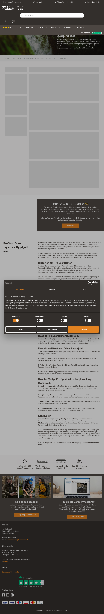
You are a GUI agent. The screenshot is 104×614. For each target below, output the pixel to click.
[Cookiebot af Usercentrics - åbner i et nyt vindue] (89, 283)
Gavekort (68, 28)
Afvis (21, 329)
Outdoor (41, 28)
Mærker (54, 28)
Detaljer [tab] (52, 289)
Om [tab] (84, 289)
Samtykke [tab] (20, 289)
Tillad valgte (52, 329)
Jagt (17, 28)
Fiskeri (28, 28)
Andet (79, 28)
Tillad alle (83, 329)
